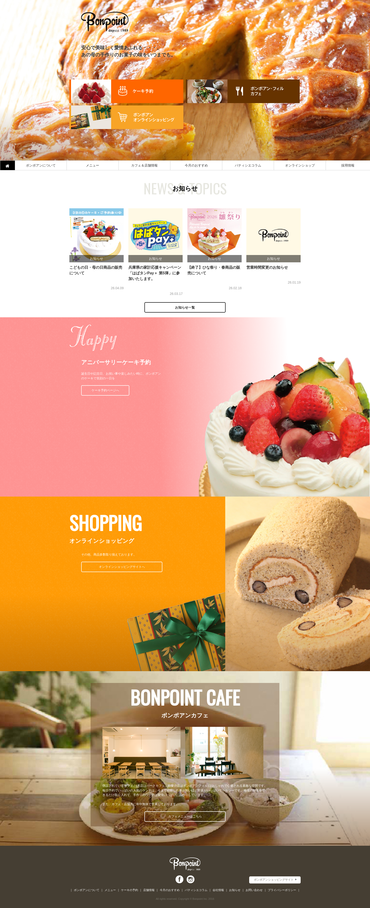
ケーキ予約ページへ (105, 390)
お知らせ (234, 890)
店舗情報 (149, 890)
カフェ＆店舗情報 (144, 165)
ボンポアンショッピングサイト (274, 879)
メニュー (92, 165)
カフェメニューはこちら (185, 816)
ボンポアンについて (41, 165)
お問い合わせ (254, 890)
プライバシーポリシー (282, 890)
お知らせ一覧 (185, 307)
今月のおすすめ (196, 165)
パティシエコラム (248, 165)
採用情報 (347, 165)
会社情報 (218, 890)
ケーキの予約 (129, 890)
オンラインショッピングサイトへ (122, 567)
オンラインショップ (300, 165)
